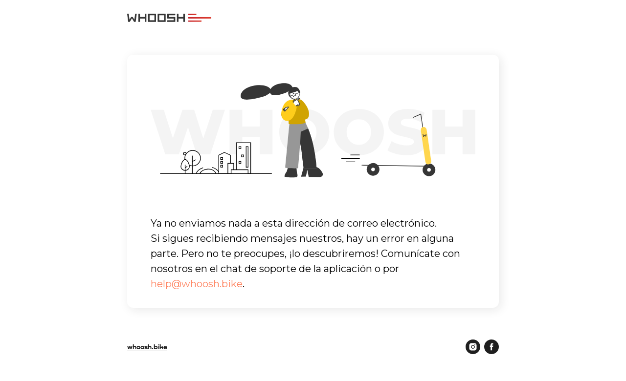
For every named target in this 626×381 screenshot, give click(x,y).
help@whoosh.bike (197, 284)
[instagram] (473, 346)
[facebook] (491, 346)
